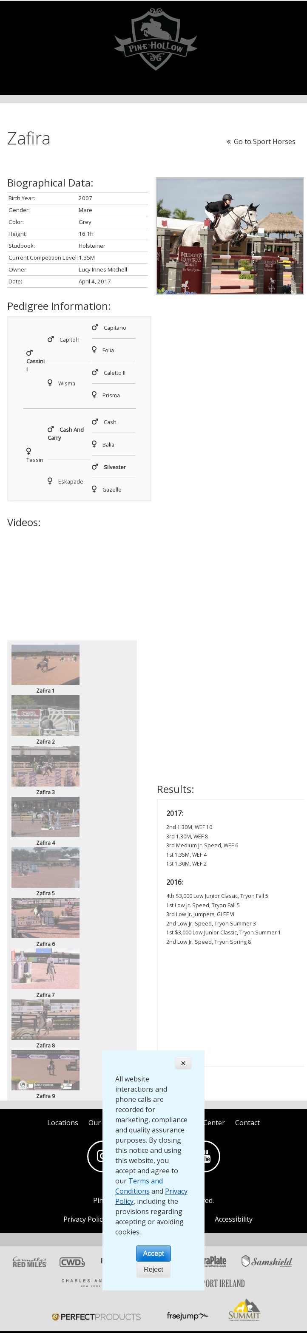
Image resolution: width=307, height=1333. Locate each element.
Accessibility (234, 1219)
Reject (153, 1269)
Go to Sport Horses (261, 141)
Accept (153, 1253)
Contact (247, 1122)
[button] (167, 294)
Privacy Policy (84, 1219)
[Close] (183, 1063)
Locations (62, 1122)
